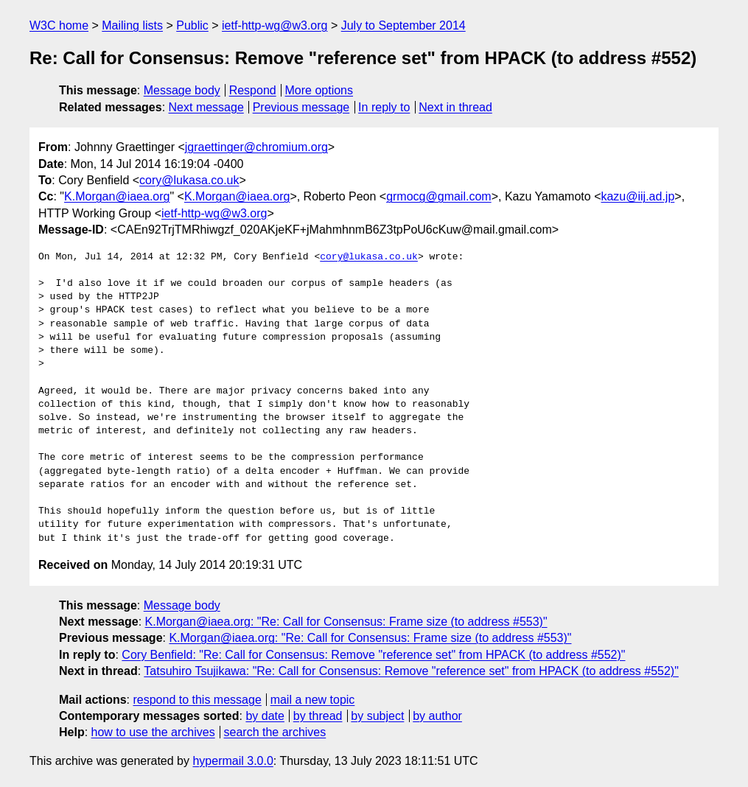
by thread (318, 716)
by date (264, 716)
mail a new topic (312, 699)
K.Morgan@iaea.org (116, 196)
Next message (206, 107)
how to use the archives (153, 732)
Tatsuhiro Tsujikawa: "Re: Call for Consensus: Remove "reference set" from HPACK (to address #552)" (411, 671)
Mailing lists (132, 25)
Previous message (301, 107)
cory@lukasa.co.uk (189, 180)
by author (437, 716)
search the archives (275, 732)
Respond (252, 90)
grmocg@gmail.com (439, 196)
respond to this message (197, 699)
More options (319, 90)
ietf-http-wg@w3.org (274, 25)
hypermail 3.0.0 (232, 761)
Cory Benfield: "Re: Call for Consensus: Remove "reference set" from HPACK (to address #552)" (373, 654)
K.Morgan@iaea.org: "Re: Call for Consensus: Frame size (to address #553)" (346, 621)
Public (192, 25)
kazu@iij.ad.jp (637, 196)
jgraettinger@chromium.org (256, 147)
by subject (377, 716)
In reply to (384, 107)
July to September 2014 (403, 25)
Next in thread (455, 107)
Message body (182, 90)
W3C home (58, 25)
